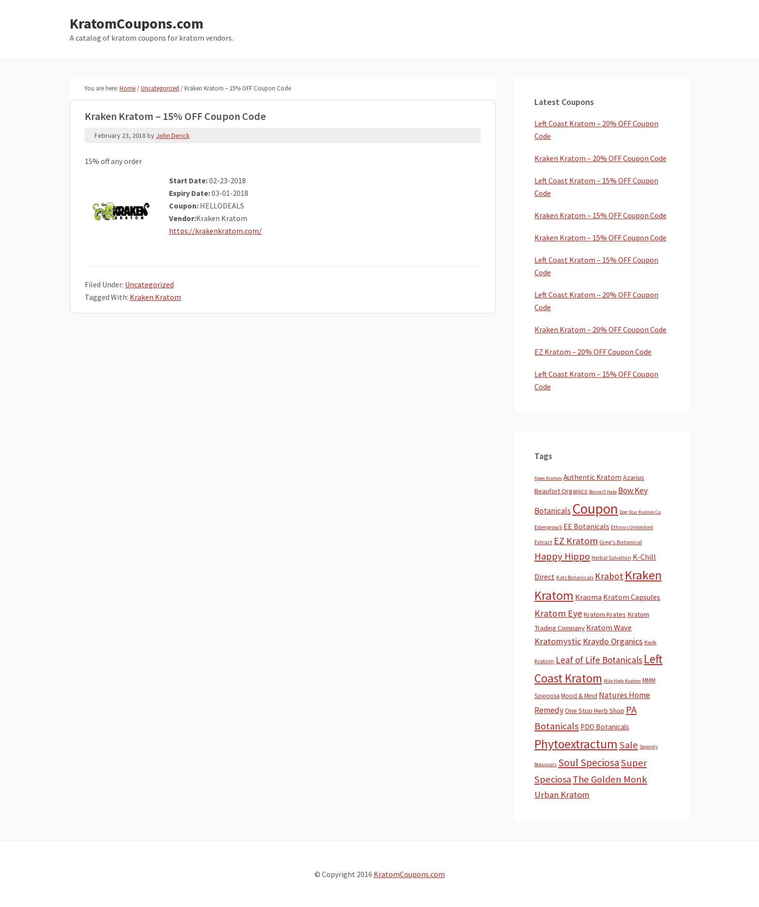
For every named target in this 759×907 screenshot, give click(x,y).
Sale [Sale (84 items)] (628, 745)
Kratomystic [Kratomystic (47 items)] (557, 641)
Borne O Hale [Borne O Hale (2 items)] (603, 492)
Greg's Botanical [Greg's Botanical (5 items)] (620, 542)
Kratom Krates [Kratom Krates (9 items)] (605, 614)
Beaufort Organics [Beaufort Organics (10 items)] (561, 491)
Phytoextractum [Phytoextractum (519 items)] (576, 744)
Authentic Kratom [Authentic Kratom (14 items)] (592, 477)
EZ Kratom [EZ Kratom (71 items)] (576, 541)
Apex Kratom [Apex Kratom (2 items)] (548, 478)
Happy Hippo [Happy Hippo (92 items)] (562, 556)
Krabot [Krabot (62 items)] (609, 576)
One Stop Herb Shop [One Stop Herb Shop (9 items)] (594, 710)
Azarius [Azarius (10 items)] (633, 477)
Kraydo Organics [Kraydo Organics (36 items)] (613, 641)
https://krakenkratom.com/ (215, 231)
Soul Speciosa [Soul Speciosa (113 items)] (589, 762)
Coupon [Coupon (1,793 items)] (595, 509)
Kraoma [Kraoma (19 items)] (588, 597)
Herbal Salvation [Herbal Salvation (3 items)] (611, 557)
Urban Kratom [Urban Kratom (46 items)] (562, 794)
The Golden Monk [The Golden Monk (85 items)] (610, 779)
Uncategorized (149, 284)
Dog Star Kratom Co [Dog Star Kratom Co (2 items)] (640, 512)
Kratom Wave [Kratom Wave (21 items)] (609, 627)
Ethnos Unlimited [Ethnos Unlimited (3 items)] (632, 527)
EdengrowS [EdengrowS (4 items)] (548, 527)
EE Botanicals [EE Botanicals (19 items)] (586, 526)
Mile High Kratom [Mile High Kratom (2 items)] (622, 681)
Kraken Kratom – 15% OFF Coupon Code (600, 215)
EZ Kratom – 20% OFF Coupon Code (593, 352)
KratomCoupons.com (136, 23)
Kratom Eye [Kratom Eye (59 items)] (558, 613)
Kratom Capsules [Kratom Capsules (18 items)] (631, 597)
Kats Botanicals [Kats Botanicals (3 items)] (574, 577)
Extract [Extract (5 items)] (543, 542)
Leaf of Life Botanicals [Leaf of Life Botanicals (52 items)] (599, 660)
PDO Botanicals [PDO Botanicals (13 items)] (604, 726)
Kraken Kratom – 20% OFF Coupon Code (600, 158)
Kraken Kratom (155, 297)
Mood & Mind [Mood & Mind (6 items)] (579, 696)
